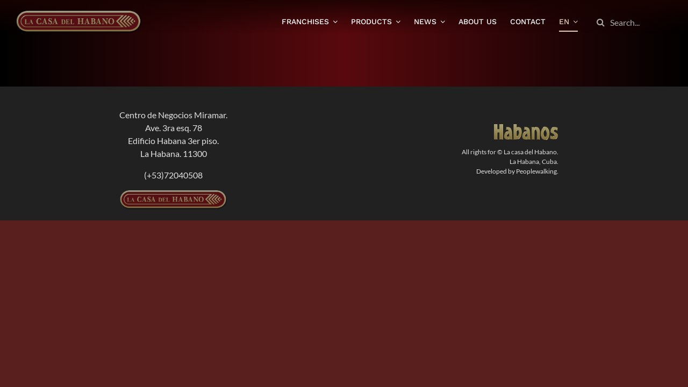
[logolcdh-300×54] (173, 194)
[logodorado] (526, 128)
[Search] (600, 22)
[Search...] (631, 22)
